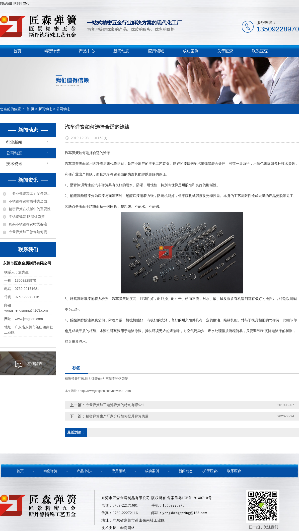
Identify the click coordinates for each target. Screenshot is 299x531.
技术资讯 (14, 164)
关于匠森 (225, 51)
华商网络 (127, 528)
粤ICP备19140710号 (195, 498)
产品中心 (87, 51)
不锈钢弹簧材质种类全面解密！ (31, 201)
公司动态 (63, 109)
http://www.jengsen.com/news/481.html (105, 391)
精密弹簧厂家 (74, 378)
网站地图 (6, 3)
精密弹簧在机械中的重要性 (30, 209)
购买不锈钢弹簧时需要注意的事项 (31, 224)
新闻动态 (121, 51)
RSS (17, 3)
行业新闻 (14, 142)
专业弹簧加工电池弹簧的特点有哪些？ (115, 405)
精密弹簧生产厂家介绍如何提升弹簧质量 (117, 416)
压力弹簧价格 (94, 378)
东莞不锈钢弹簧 (116, 378)
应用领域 (156, 51)
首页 (17, 51)
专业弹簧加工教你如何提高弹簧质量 (31, 232)
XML (26, 3)
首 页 (30, 109)
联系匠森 (260, 51)
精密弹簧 (52, 51)
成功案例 (191, 51)
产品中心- (84, 471)
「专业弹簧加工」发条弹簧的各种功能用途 (31, 193)
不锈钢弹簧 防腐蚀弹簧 (27, 217)
